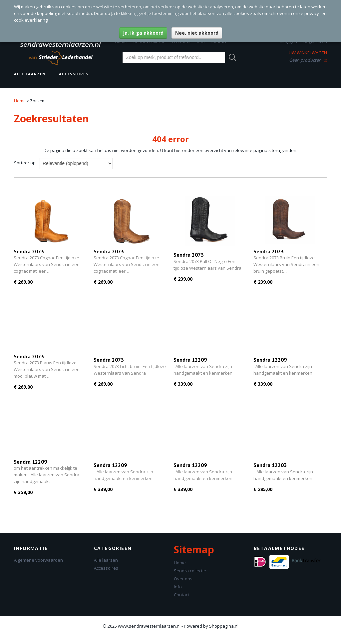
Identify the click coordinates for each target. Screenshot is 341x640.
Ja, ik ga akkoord (143, 33)
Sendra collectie (190, 571)
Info (178, 587)
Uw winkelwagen (308, 53)
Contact (181, 595)
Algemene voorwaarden (38, 560)
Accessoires (73, 73)
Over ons (183, 579)
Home (20, 101)
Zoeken (231, 57)
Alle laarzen (30, 73)
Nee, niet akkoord (196, 33)
